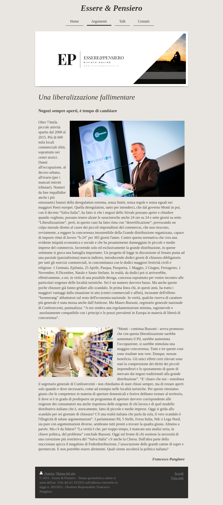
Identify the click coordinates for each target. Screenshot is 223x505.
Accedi (178, 473)
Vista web (177, 478)
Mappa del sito (65, 473)
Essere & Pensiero (111, 8)
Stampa (47, 473)
